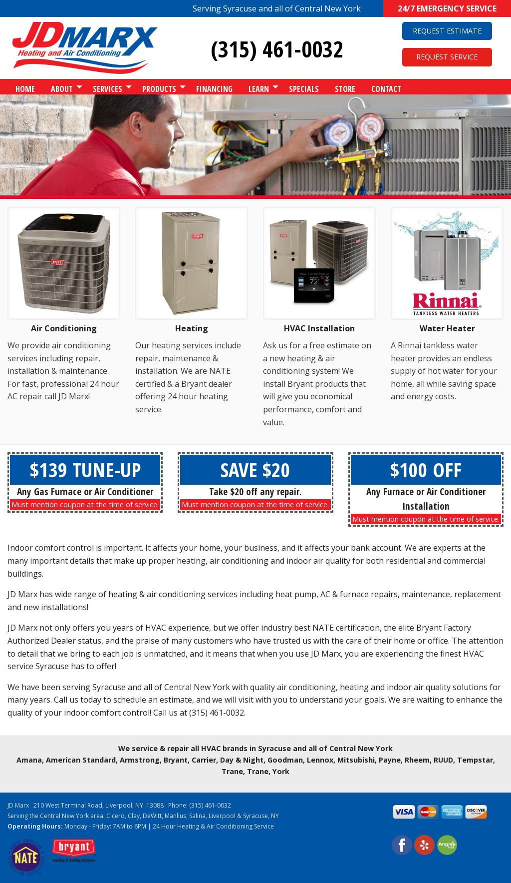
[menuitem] (25, 86)
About (62, 88)
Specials (304, 88)
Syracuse (255, 816)
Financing (214, 88)
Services (107, 88)
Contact (386, 88)
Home (25, 88)
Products (159, 88)
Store (345, 88)
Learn (259, 88)
